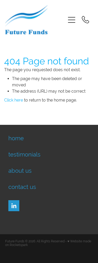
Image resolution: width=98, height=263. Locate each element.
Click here (13, 100)
